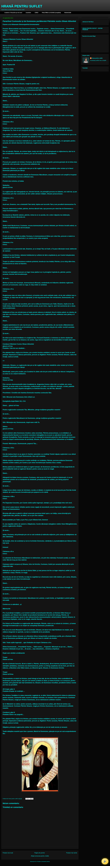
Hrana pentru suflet (97, 58)
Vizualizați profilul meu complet (98, 60)
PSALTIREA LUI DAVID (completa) (51, 12)
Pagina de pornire (39, 853)
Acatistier (28, 12)
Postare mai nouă (8, 853)
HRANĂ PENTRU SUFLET (21, 6)
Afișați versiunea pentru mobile (40, 856)
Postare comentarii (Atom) (43, 861)
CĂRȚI (36, 12)
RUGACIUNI (67, 12)
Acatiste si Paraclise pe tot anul (13, 12)
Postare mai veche (71, 853)
